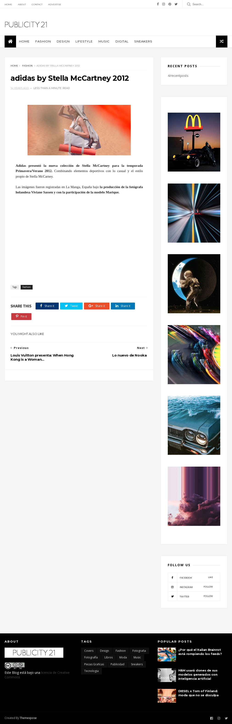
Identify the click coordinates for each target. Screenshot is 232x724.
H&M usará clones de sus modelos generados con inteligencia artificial (198, 674)
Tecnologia (91, 671)
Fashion (43, 41)
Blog (15, 672)
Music (104, 41)
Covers (88, 651)
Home (8, 4)
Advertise (54, 4)
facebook (190, 577)
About (22, 4)
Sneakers (143, 41)
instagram (190, 586)
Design (63, 41)
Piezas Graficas (94, 664)
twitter (190, 596)
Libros (108, 657)
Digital (122, 41)
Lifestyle (84, 41)
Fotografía (91, 657)
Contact (37, 4)
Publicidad (117, 664)
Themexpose (28, 718)
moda (123, 657)
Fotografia (139, 651)
